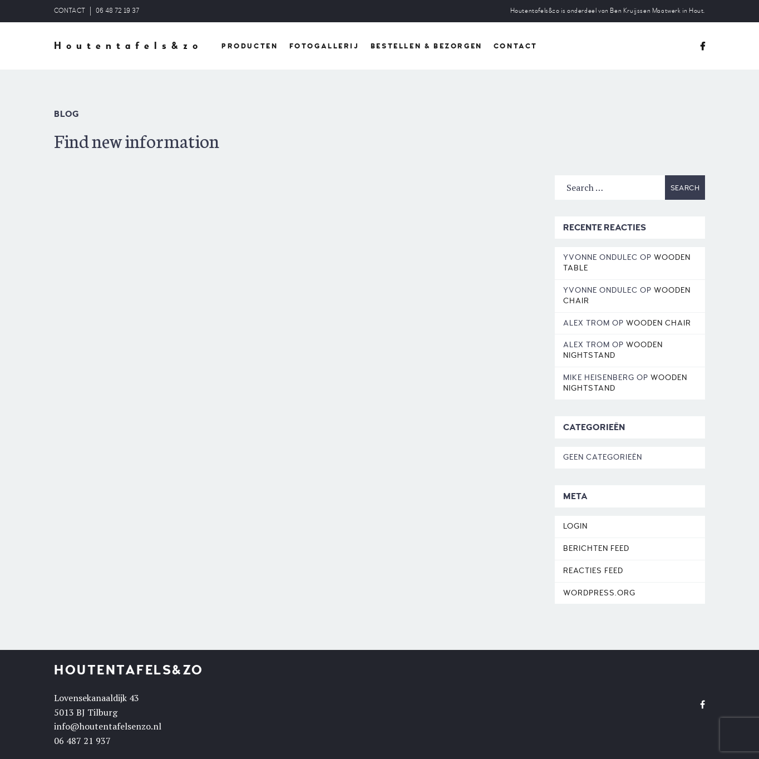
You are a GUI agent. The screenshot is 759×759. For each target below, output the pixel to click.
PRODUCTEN (249, 46)
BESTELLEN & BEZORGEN (426, 46)
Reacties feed (593, 570)
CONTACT (69, 11)
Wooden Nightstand (613, 350)
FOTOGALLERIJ (324, 46)
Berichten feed (596, 548)
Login (575, 526)
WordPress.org (599, 593)
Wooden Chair (658, 323)
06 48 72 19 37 (117, 11)
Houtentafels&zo (128, 46)
